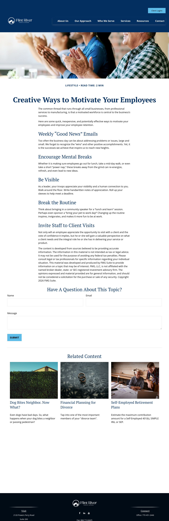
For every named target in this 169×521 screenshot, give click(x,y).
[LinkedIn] (84, 501)
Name (10, 283)
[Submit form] (14, 325)
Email (89, 283)
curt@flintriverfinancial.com (84, 513)
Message (12, 301)
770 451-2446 (148, 503)
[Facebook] (79, 501)
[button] (63, 13)
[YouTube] (89, 501)
